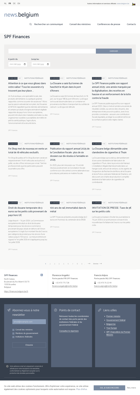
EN (19, 3)
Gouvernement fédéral (115, 320)
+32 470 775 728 (62, 283)
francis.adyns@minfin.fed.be (105, 286)
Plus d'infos (81, 389)
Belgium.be (111, 324)
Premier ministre (113, 316)
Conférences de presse (108, 24)
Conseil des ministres (80, 24)
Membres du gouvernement (26, 333)
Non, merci (131, 388)
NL (5, 3)
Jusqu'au (35, 59)
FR (10, 3)
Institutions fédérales (24, 336)
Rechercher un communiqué (48, 24)
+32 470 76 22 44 (104, 283)
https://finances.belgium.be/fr (16, 291)
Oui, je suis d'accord (109, 388)
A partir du (13, 59)
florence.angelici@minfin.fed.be (64, 286)
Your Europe (111, 328)
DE (14, 3)
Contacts (131, 24)
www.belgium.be (123, 4)
